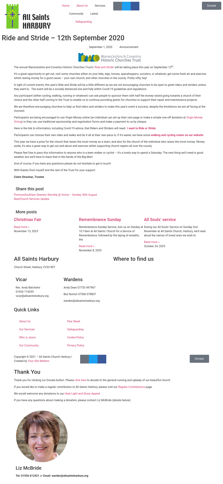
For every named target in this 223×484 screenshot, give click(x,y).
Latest (94, 13)
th (172, 66)
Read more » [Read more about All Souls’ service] (151, 242)
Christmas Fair (27, 219)
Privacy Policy (75, 345)
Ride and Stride (104, 67)
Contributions (136, 387)
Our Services (27, 329)
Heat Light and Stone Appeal (82, 393)
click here (80, 380)
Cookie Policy (75, 337)
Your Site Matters (38, 361)
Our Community (29, 345)
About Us (82, 5)
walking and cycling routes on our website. (177, 135)
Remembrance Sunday (100, 219)
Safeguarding (83, 21)
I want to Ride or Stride (141, 128)
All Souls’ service (160, 219)
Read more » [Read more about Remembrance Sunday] (86, 246)
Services (100, 5)
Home (66, 5)
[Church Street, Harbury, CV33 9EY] (161, 291)
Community (76, 13)
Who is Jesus (27, 337)
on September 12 (160, 67)
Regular (123, 387)
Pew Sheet (73, 321)
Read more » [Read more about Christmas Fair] (21, 227)
